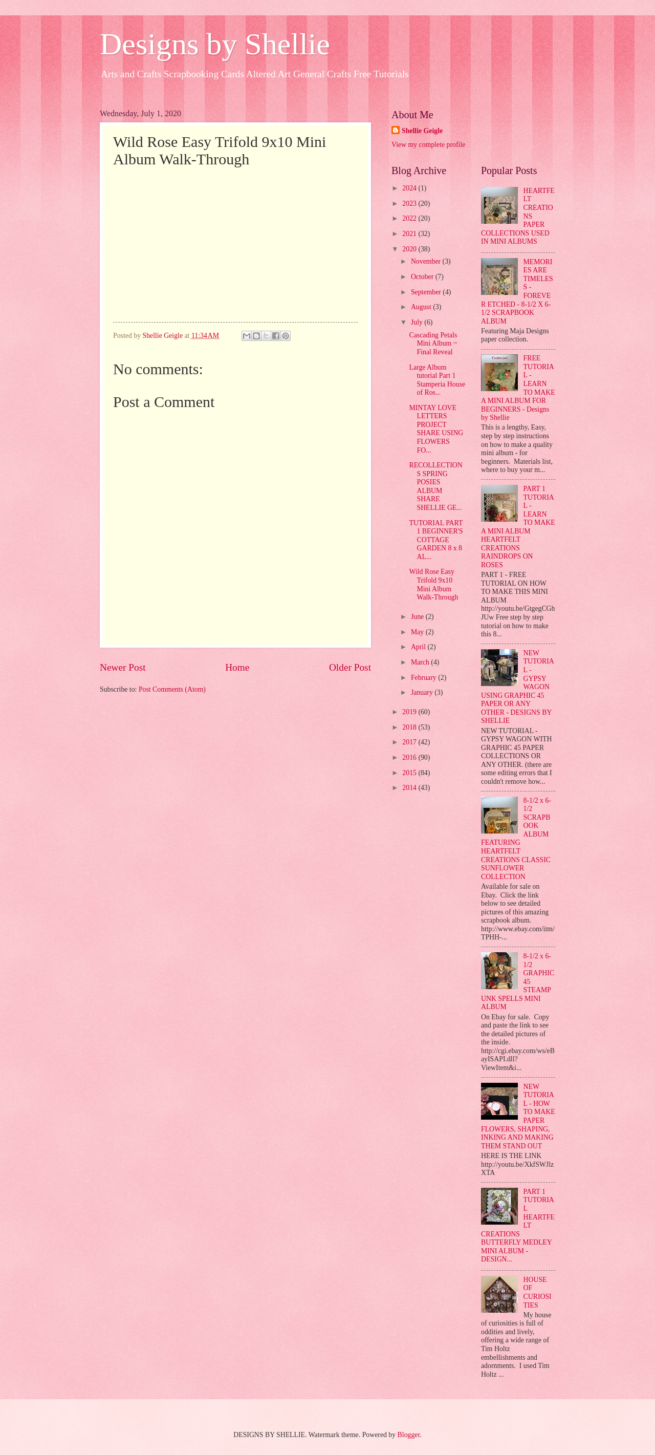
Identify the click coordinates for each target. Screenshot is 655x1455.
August (422, 307)
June (418, 616)
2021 (410, 234)
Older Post (350, 667)
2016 (410, 757)
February (424, 677)
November (427, 261)
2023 (410, 203)
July (417, 322)
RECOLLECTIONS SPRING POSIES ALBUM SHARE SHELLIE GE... (435, 486)
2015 (410, 773)
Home (237, 667)
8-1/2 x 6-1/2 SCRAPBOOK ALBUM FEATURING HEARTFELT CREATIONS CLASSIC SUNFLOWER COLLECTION (516, 839)
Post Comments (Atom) (172, 689)
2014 (410, 787)
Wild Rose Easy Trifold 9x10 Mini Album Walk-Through (433, 584)
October (423, 277)
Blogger (409, 1435)
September (427, 292)
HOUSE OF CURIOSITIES (537, 1292)
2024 (410, 188)
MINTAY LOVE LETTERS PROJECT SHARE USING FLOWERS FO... (436, 429)
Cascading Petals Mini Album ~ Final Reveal (433, 343)
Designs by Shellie (215, 44)
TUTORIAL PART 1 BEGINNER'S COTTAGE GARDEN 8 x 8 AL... (436, 540)
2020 (410, 249)
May (418, 632)
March (421, 662)
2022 (410, 218)
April (419, 647)
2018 (410, 727)
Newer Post (123, 667)
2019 (410, 712)
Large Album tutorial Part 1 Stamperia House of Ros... (437, 380)
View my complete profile (428, 144)
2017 (410, 742)
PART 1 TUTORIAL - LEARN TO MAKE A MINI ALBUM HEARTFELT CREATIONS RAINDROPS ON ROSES (518, 527)
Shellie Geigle (422, 131)
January (422, 692)
